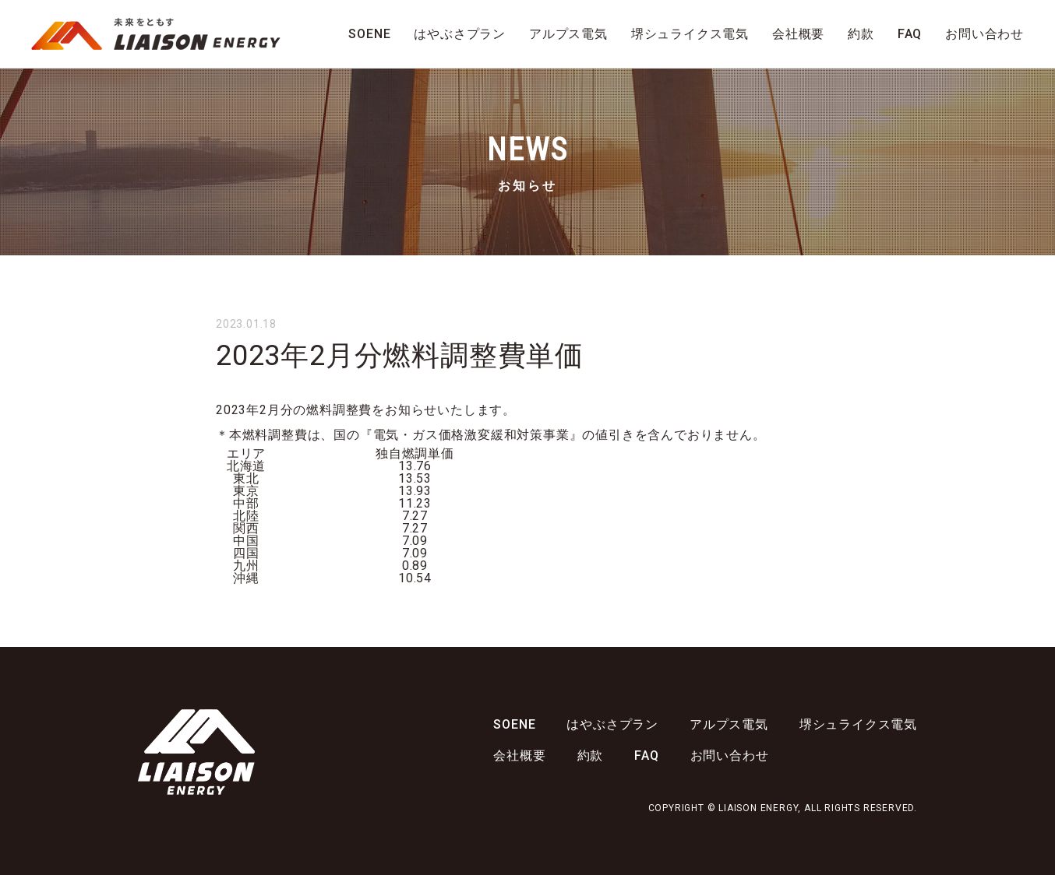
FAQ (910, 33)
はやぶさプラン (460, 33)
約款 (861, 33)
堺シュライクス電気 (690, 33)
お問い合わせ (984, 33)
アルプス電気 (568, 33)
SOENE (369, 33)
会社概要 (798, 33)
